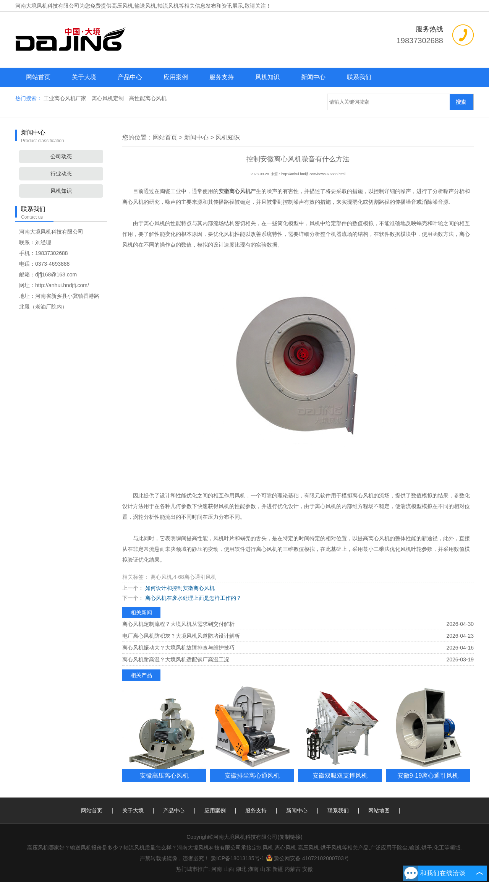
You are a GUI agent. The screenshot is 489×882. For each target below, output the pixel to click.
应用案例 (176, 77)
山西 (228, 869)
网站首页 (38, 77)
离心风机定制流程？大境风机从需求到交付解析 (178, 624)
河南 (216, 869)
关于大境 (84, 77)
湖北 (241, 869)
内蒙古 (293, 869)
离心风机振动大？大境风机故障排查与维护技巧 (178, 648)
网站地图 (379, 810)
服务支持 (221, 77)
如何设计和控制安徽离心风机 (179, 588)
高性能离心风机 (148, 98)
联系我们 (359, 77)
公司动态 (61, 156)
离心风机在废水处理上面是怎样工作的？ (192, 598)
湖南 (253, 869)
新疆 (277, 869)
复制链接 (290, 837)
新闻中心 (313, 77)
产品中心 (130, 77)
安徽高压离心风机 (164, 775)
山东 (265, 869)
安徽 (307, 869)
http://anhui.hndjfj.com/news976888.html (313, 174)
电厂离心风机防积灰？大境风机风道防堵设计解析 (181, 636)
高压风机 (122, 6)
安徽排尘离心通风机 (252, 775)
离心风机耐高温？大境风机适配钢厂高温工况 (175, 659)
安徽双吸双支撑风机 (340, 775)
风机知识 (267, 77)
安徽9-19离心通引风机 (428, 775)
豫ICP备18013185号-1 (237, 858)
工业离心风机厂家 (66, 98)
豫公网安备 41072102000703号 (307, 858)
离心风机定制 (108, 98)
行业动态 (61, 174)
